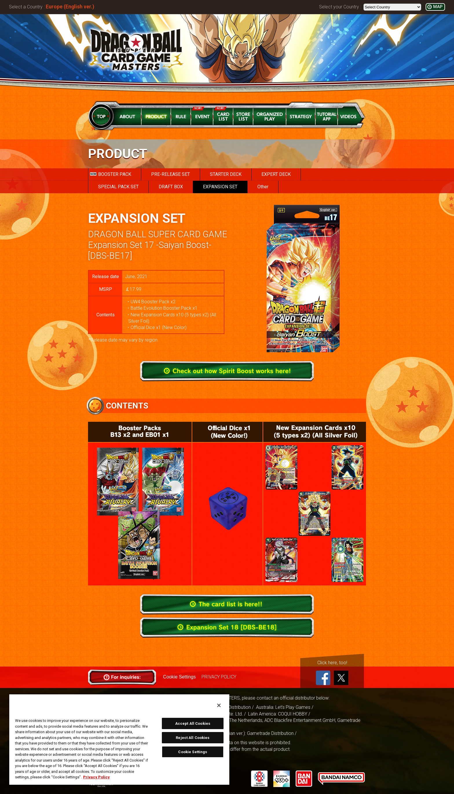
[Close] (219, 705)
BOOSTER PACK (110, 174)
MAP (437, 6)
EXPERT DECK (276, 174)
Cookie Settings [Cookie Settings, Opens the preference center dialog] (192, 752)
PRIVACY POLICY (218, 677)
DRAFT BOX (171, 186)
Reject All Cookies (192, 737)
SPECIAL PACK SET (118, 186)
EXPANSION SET (220, 186)
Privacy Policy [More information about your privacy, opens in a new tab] (96, 777)
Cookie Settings (179, 676)
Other (262, 186)
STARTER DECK (225, 174)
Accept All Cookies (192, 723)
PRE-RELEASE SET (170, 174)
